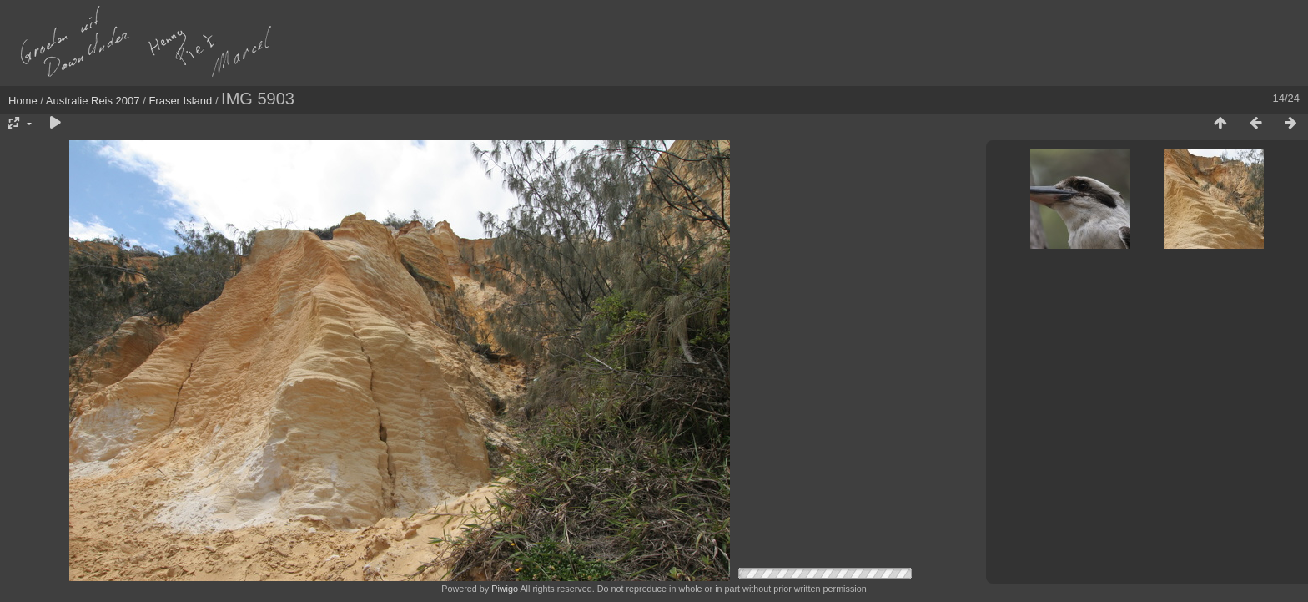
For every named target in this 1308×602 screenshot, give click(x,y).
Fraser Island (180, 100)
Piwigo (504, 589)
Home (23, 100)
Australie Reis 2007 (93, 100)
